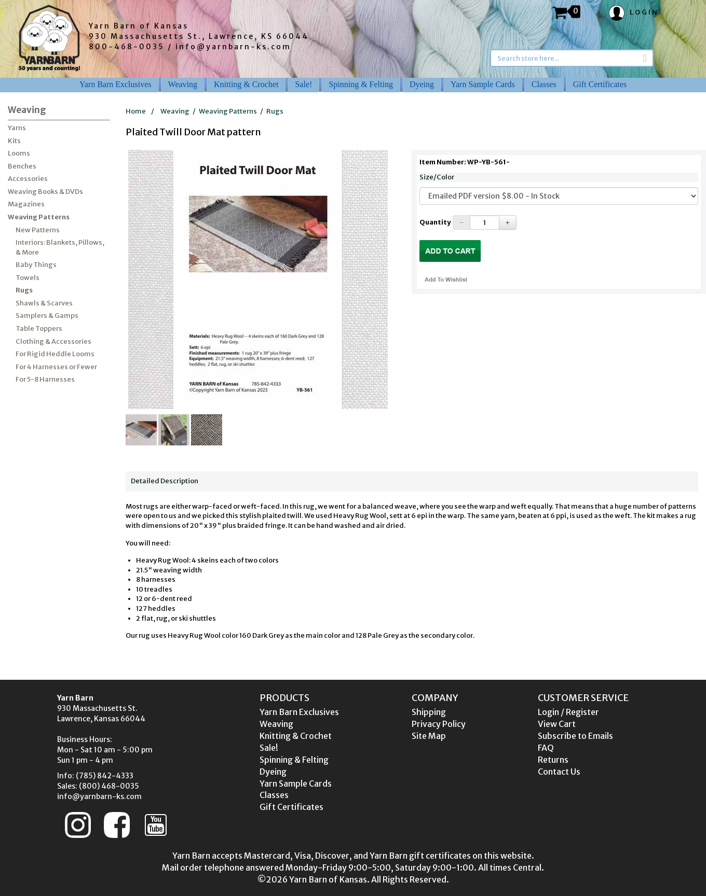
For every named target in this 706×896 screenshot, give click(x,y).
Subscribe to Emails (575, 736)
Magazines (26, 204)
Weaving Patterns (39, 217)
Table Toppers (39, 328)
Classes (544, 84)
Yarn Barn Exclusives (115, 84)
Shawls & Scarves (44, 303)
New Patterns (38, 230)
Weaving (182, 84)
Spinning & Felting (361, 84)
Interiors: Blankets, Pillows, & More (60, 247)
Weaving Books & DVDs (45, 191)
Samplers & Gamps (47, 315)
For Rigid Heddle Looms (55, 353)
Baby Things (36, 264)
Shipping (429, 712)
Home (136, 111)
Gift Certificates (600, 84)
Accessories (28, 178)
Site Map (429, 736)
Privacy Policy (439, 724)
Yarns (17, 127)
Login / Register (568, 712)
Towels (27, 277)
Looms (19, 153)
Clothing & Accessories (53, 341)
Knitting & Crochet (246, 84)
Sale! (303, 84)
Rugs (24, 290)
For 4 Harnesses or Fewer (56, 366)
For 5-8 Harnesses (45, 379)
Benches (22, 166)
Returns (553, 759)
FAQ (546, 748)
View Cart (557, 724)
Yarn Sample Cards (483, 84)
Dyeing (422, 84)
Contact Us (559, 771)
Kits (14, 140)
